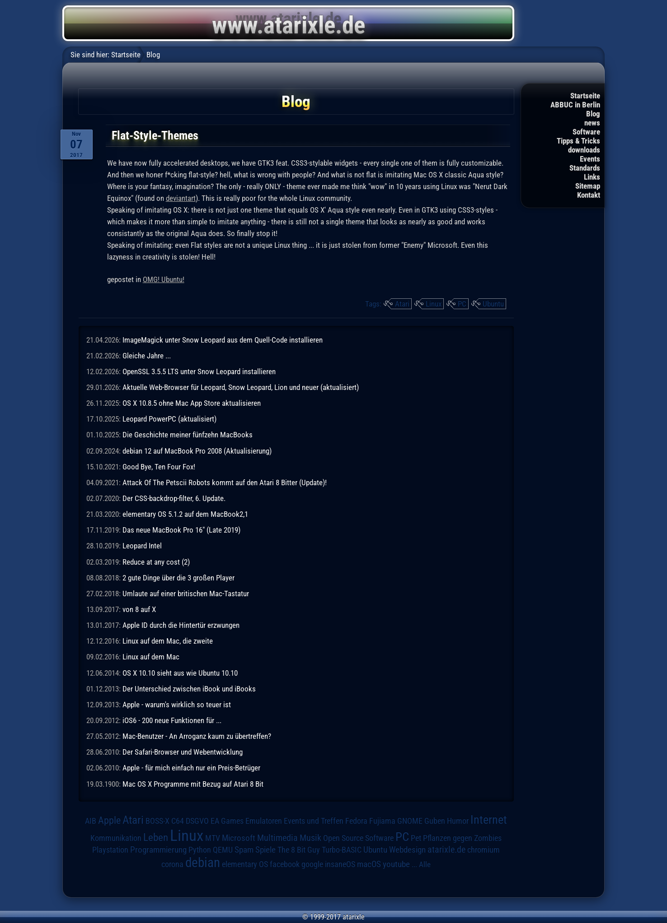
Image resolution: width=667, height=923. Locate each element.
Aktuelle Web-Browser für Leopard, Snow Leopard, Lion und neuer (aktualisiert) (240, 387)
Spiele (265, 849)
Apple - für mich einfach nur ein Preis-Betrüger (191, 767)
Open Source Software (358, 838)
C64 (177, 821)
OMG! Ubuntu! (163, 279)
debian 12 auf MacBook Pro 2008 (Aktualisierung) (197, 450)
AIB (90, 821)
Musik (310, 838)
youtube (396, 864)
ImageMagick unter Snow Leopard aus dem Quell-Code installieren (222, 339)
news (592, 122)
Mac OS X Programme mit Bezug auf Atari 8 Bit (192, 783)
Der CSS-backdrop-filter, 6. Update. (173, 498)
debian (202, 862)
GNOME (410, 821)
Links (592, 176)
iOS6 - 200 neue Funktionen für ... (171, 720)
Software (586, 131)
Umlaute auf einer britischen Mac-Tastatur (185, 593)
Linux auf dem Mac (150, 656)
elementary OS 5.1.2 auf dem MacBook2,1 (185, 514)
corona (172, 864)
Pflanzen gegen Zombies (462, 838)
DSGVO (197, 821)
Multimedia (277, 837)
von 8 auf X (139, 609)
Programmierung (158, 849)
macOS (369, 864)
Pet (416, 838)
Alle (425, 864)
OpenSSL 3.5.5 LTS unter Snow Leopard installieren (199, 371)
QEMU (223, 849)
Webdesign (407, 850)
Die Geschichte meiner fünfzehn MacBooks (187, 434)
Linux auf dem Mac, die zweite (167, 640)
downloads (584, 149)
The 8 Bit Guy (298, 849)
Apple (109, 820)
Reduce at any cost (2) (156, 561)
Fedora (356, 821)
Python (199, 849)
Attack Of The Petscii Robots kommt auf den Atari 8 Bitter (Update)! (224, 482)
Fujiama (382, 821)
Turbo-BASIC (342, 849)
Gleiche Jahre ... (146, 355)
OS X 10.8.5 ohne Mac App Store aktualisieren (191, 403)
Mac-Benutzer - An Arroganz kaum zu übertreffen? (196, 736)
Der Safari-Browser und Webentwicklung (182, 751)
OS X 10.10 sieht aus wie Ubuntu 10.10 (180, 672)
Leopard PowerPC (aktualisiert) (169, 418)
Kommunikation (115, 838)
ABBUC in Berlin (575, 104)
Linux (434, 303)
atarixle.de (446, 849)
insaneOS (340, 864)
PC (462, 303)
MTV (212, 838)
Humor (458, 821)
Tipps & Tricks (578, 140)
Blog (593, 113)
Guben (434, 821)
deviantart (181, 198)
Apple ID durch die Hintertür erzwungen (181, 625)
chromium (483, 849)
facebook (285, 864)
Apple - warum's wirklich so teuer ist (176, 704)
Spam (244, 850)
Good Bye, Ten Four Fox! (158, 466)
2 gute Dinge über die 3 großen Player (178, 577)
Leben (155, 837)
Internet (488, 819)
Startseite (585, 95)
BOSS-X (157, 821)
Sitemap (587, 185)
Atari (402, 303)
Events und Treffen (313, 821)
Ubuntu (493, 303)
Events (590, 158)
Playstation (110, 849)
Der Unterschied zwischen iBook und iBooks (189, 688)
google (312, 864)
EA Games (227, 821)
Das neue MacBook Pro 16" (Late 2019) (181, 529)
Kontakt (588, 194)
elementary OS (245, 864)
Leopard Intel (142, 545)
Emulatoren (263, 821)
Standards (584, 167)
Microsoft (238, 838)
